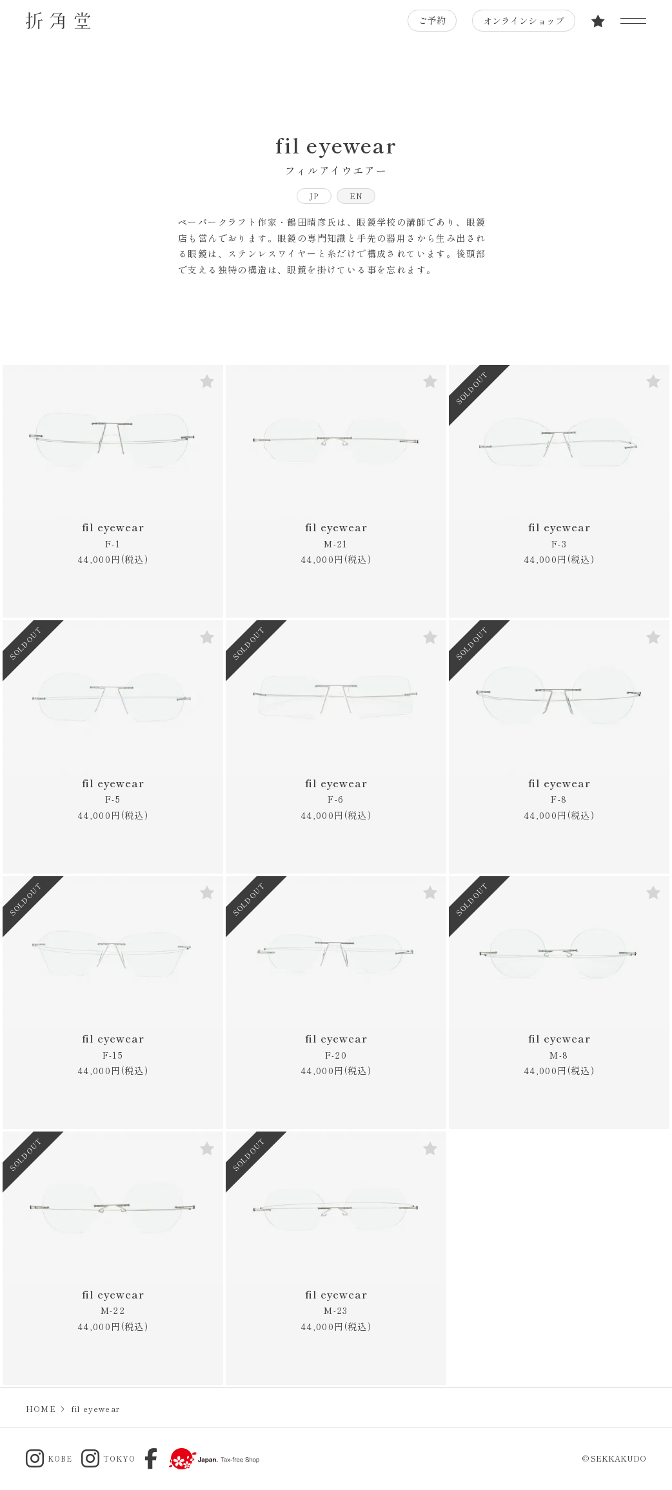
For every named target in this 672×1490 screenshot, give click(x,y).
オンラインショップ (523, 20)
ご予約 (431, 20)
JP (314, 195)
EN (356, 195)
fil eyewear (113, 535)
